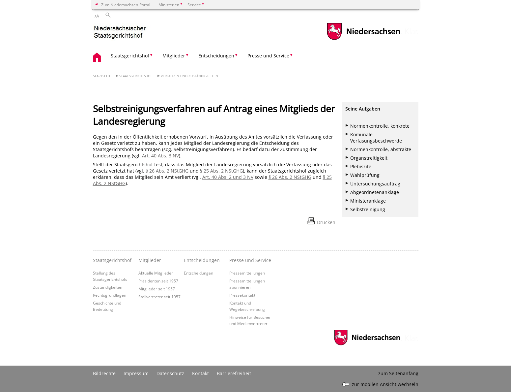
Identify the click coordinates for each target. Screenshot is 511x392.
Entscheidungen (198, 273)
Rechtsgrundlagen (109, 295)
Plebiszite (360, 166)
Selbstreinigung (367, 209)
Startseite (102, 76)
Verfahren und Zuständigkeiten (189, 76)
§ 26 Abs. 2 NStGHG (167, 171)
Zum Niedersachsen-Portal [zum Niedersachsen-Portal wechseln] (125, 4)
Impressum (136, 373)
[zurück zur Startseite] (123, 32)
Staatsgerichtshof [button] (130, 55)
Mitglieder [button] (173, 55)
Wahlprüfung (365, 175)
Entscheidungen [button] (216, 55)
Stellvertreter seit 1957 (159, 296)
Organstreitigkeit (368, 158)
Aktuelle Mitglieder (155, 273)
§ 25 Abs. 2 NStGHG (221, 171)
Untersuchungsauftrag (375, 183)
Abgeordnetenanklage (374, 192)
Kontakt (200, 373)
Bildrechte (104, 373)
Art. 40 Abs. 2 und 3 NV (227, 177)
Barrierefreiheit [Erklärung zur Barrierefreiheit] (234, 373)
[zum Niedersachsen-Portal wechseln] (363, 39)
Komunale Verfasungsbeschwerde (376, 137)
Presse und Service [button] (268, 55)
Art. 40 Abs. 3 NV (160, 155)
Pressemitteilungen (247, 273)
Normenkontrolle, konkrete (380, 126)
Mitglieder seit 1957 (156, 288)
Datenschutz (170, 373)
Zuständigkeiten (107, 287)
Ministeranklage (368, 201)
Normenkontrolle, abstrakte (380, 149)
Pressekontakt (242, 295)
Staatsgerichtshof (135, 76)
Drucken (326, 222)
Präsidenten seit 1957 (158, 280)
